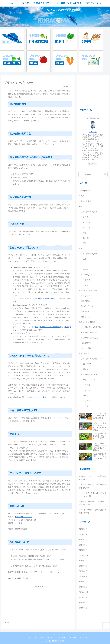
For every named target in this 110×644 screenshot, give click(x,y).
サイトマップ (55, 637)
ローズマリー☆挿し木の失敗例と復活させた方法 (92, 486)
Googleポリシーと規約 (46, 298)
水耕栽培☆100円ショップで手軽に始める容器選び (92, 503)
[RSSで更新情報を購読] (96, 163)
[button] (105, 174)
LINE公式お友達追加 (69, 637)
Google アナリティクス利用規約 (47, 327)
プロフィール (44, 637)
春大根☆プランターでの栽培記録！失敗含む (92, 477)
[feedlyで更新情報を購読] (93, 163)
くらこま (93, 132)
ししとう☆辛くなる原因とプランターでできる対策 (92, 494)
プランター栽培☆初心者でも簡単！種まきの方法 (92, 511)
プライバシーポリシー (29, 637)
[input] (92, 174)
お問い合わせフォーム (23, 517)
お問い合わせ (83, 637)
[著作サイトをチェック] (90, 163)
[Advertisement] (37, 603)
